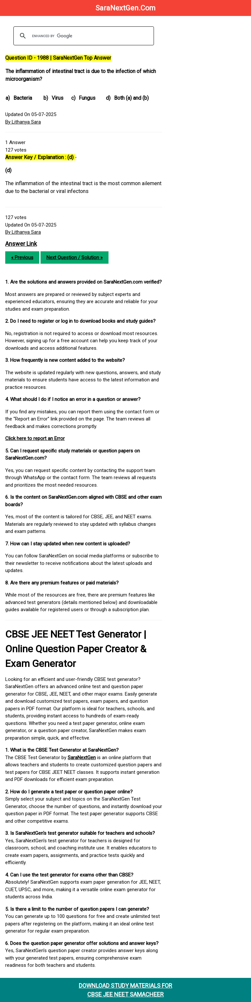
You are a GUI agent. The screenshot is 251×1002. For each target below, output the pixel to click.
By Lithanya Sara (23, 122)
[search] (82, 36)
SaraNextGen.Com (125, 8)
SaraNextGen (82, 757)
